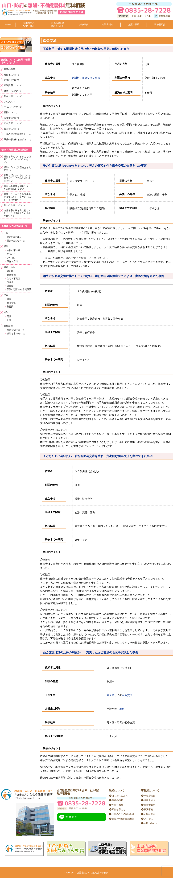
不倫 (6, 233)
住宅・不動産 (13, 278)
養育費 (110, 695)
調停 (122, 708)
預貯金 (10, 282)
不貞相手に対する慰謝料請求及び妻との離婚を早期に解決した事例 (86, 49)
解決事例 (83, 24)
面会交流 (127, 695)
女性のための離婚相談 (123, 814)
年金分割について (13, 96)
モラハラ (11, 254)
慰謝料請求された (16, 240)
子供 (6, 295)
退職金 (10, 285)
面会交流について (13, 123)
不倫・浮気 (12, 261)
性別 (6, 312)
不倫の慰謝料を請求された (17, 139)
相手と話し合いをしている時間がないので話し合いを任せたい (17, 178)
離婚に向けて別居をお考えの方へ (17, 168)
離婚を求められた (16, 333)
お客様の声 (149, 814)
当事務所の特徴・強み (28, 24)
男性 (9, 316)
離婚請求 (8, 326)
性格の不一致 (13, 250)
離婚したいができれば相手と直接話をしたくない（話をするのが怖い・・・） (17, 197)
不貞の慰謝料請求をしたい (57, 24)
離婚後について (12, 74)
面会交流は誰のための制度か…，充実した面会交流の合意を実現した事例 (90, 652)
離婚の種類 (9, 69)
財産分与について (13, 91)
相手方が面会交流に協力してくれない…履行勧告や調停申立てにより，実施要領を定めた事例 (103, 276)
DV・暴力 (11, 257)
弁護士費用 (133, 24)
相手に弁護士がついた (15, 205)
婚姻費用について (13, 85)
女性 (9, 320)
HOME (7, 24)
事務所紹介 (159, 24)
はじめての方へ (120, 795)
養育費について (12, 128)
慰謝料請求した (14, 237)
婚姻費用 (11, 275)
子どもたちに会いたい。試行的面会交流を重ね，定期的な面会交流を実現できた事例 (97, 456)
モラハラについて (13, 107)
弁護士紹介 (107, 24)
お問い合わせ (150, 823)
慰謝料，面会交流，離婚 (86, 77)
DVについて (10, 101)
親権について (10, 112)
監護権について (12, 118)
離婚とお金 (117, 805)
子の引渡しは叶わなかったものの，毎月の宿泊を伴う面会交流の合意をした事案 (95, 165)
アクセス (148, 818)
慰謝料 (10, 271)
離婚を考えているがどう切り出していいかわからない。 (17, 159)
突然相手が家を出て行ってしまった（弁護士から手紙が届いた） (17, 213)
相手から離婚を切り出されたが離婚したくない (17, 187)
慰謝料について (12, 80)
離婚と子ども (118, 809)
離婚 (6, 246)
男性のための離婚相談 (123, 818)
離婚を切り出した (16, 330)
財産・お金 (9, 267)
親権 (9, 299)
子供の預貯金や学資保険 (19, 289)
